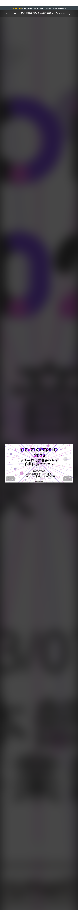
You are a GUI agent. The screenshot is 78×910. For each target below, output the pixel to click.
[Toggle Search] (68, 13)
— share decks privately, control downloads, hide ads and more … (39, 8)
